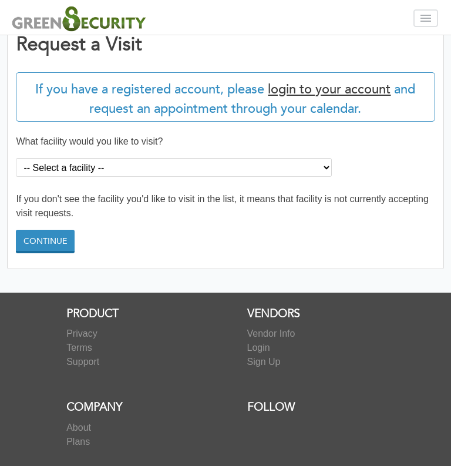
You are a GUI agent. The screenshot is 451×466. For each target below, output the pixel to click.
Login (258, 348)
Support (82, 362)
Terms (79, 348)
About (78, 428)
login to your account (329, 89)
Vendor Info (271, 333)
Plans (78, 442)
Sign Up (264, 362)
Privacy (81, 333)
